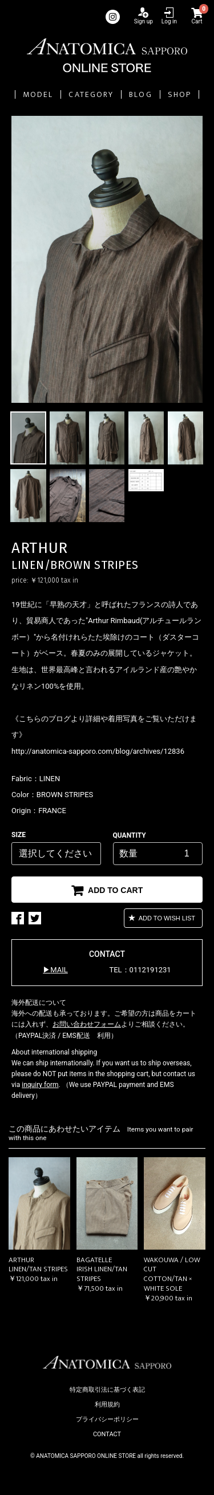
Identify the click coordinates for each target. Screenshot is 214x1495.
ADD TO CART (114, 890)
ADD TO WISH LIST (166, 918)
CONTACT (107, 1434)
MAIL (58, 969)
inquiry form (40, 1085)
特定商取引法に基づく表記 (107, 1390)
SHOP (179, 94)
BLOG (140, 94)
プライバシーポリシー (107, 1419)
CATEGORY (91, 94)
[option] (107, 259)
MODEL (38, 94)
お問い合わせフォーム (87, 1024)
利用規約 (107, 1404)
